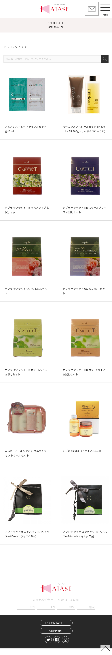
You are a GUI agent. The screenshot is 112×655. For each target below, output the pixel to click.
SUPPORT (56, 637)
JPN (32, 613)
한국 (92, 613)
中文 (72, 613)
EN (53, 613)
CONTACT (56, 629)
